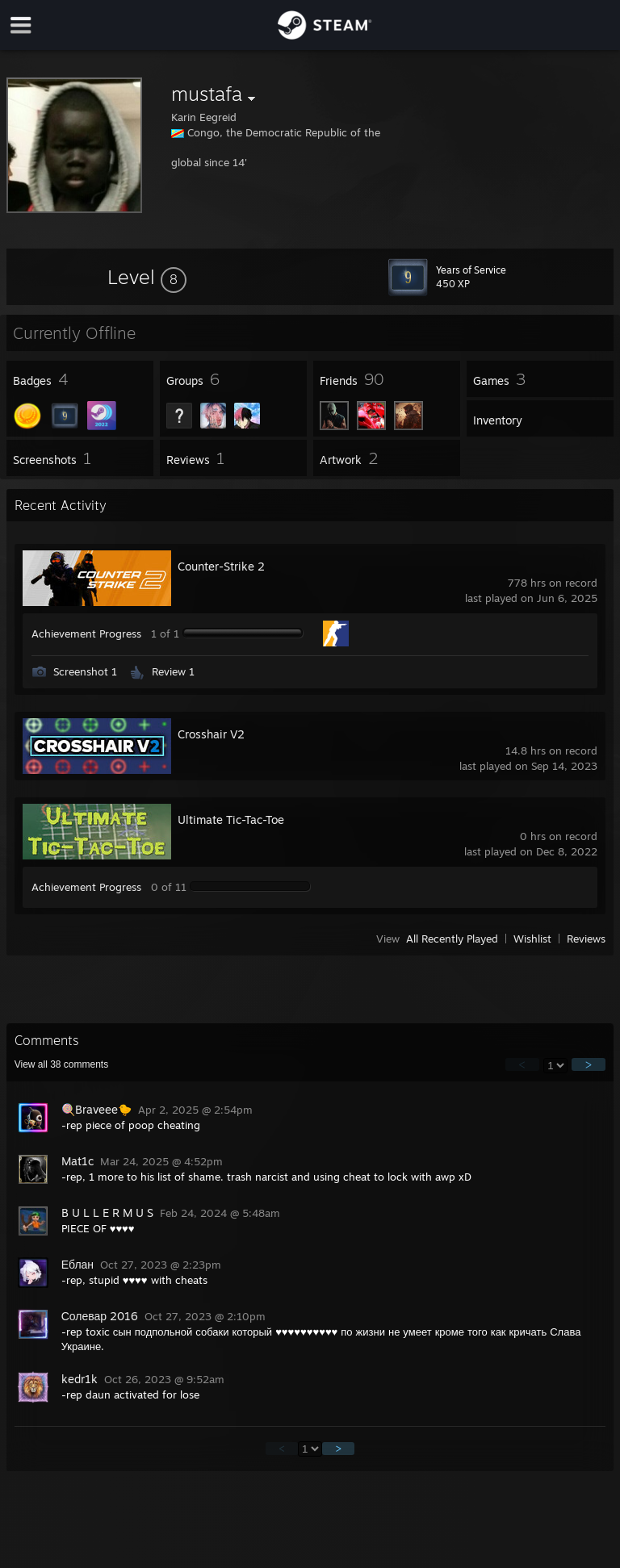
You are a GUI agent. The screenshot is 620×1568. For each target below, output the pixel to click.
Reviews (586, 938)
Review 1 (173, 671)
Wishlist (532, 938)
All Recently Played (452, 938)
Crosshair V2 (211, 734)
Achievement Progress (86, 633)
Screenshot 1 (85, 671)
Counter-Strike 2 (221, 566)
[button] (146, 277)
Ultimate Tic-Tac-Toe (231, 819)
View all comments (62, 1064)
